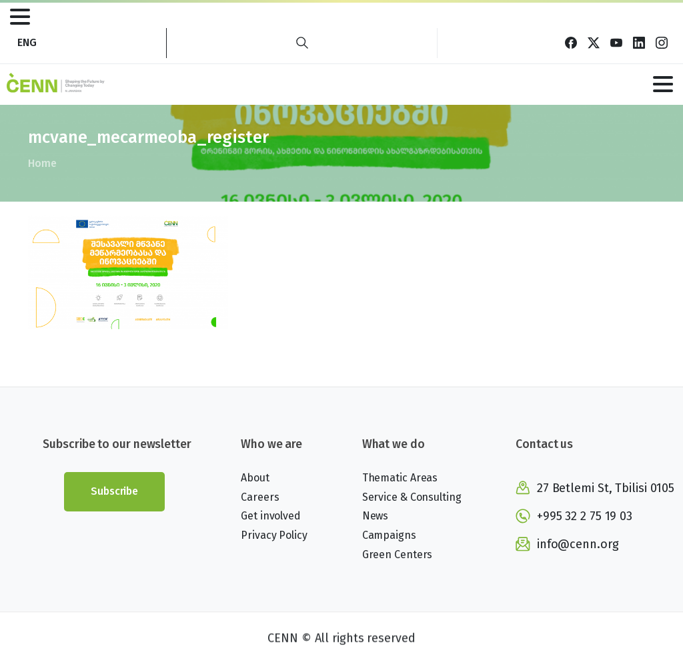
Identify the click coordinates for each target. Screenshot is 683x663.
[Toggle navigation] (20, 16)
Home (41, 163)
